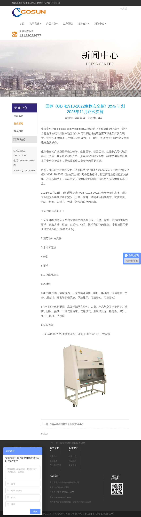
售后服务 (53, 461)
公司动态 (18, 116)
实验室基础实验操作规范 (72, 443)
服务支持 (83, 23)
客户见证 (68, 23)
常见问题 (18, 131)
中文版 (123, 8)
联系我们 (53, 456)
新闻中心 (100, 23)
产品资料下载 (55, 465)
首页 (21, 23)
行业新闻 (39, 93)
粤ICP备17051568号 (103, 514)
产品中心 (52, 23)
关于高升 (35, 23)
